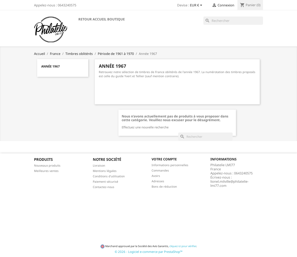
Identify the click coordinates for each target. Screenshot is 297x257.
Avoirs (156, 176)
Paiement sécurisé (105, 182)
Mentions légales (105, 171)
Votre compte (164, 159)
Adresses (158, 181)
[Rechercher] (233, 21)
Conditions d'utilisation (109, 176)
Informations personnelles (170, 165)
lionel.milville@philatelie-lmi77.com (229, 183)
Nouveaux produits (47, 165)
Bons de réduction (164, 186)
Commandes (160, 170)
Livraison (99, 165)
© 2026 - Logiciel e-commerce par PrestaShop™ (149, 252)
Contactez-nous (103, 187)
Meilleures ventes (46, 171)
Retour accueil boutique (101, 19)
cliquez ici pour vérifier (182, 246)
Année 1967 (50, 66)
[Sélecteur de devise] (197, 5)
